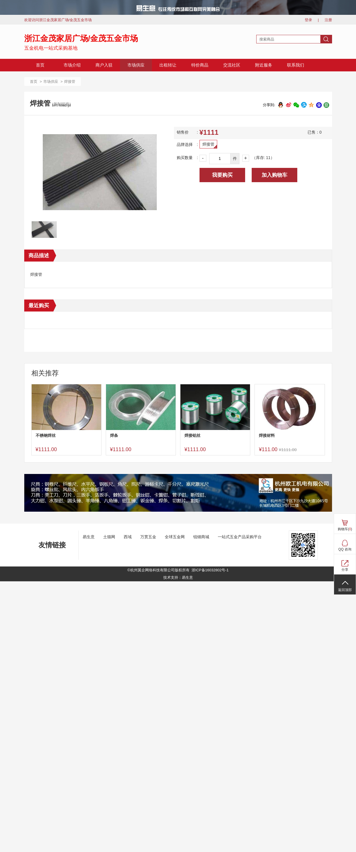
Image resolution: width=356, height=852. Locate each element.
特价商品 (199, 65)
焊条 (114, 435)
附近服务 (263, 65)
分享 (344, 570)
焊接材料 (267, 435)
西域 (128, 537)
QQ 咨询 (344, 549)
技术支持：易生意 (178, 577)
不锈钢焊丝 (46, 435)
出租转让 (167, 65)
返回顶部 (345, 590)
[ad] (178, 510)
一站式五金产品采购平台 (240, 537)
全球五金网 (175, 537)
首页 (40, 65)
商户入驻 (104, 65)
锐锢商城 (201, 537)
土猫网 (109, 537)
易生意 (89, 537)
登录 (308, 20)
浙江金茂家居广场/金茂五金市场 (81, 38)
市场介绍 (72, 65)
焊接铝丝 (192, 435)
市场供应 (136, 65)
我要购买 (222, 175)
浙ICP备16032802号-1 (210, 570)
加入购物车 (274, 175)
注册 (328, 20)
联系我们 (295, 65)
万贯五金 (148, 537)
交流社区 (231, 65)
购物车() (345, 529)
